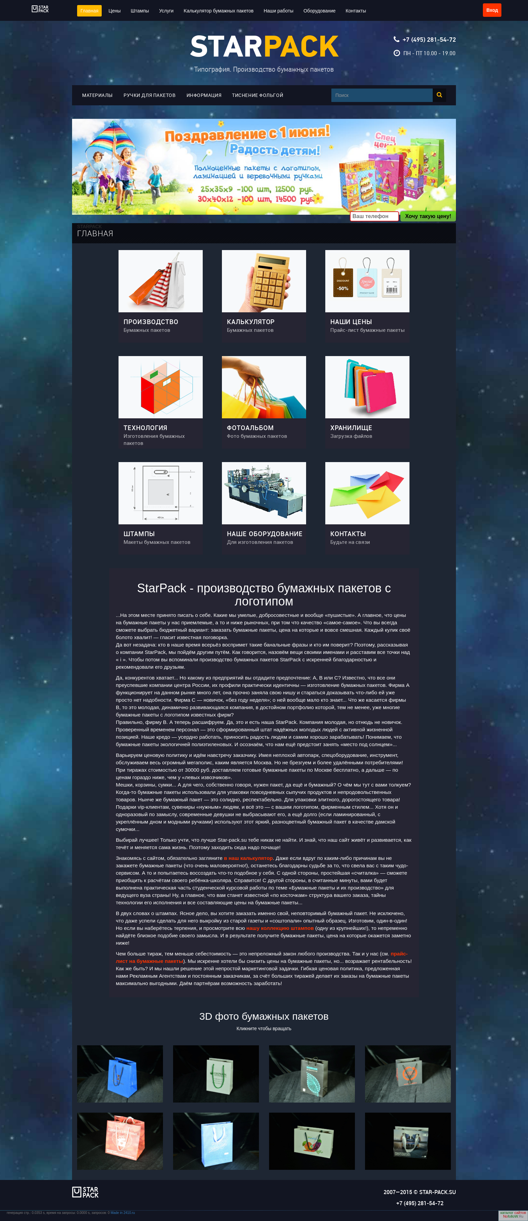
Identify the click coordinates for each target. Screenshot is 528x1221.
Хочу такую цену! (428, 216)
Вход (492, 10)
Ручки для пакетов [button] (150, 95)
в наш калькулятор (248, 858)
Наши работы (278, 10)
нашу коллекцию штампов (280, 928)
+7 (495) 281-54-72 (429, 40)
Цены (114, 10)
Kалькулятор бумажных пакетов (219, 10)
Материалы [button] (97, 95)
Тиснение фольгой (257, 95)
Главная (89, 10)
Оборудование (319, 10)
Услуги (166, 10)
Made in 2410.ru (122, 1213)
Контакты (356, 10)
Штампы (140, 10)
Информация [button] (204, 95)
